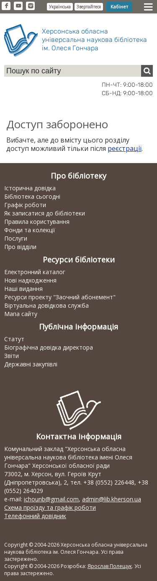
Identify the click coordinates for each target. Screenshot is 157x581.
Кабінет (119, 6)
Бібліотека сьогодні (32, 196)
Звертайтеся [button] (89, 7)
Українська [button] (60, 7)
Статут (14, 339)
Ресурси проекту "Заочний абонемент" (60, 297)
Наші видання (23, 289)
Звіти (11, 356)
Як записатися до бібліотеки (44, 213)
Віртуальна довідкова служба (46, 305)
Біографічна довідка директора (48, 347)
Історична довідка (30, 188)
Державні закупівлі (30, 364)
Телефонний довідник (35, 516)
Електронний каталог (34, 272)
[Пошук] (147, 71)
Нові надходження (30, 280)
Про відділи (20, 247)
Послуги (15, 238)
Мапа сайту (20, 314)
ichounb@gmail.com (51, 499)
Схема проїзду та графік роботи (50, 507)
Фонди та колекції (29, 230)
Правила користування (36, 222)
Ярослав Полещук (110, 566)
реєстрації (125, 148)
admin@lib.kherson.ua (111, 499)
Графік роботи (25, 205)
